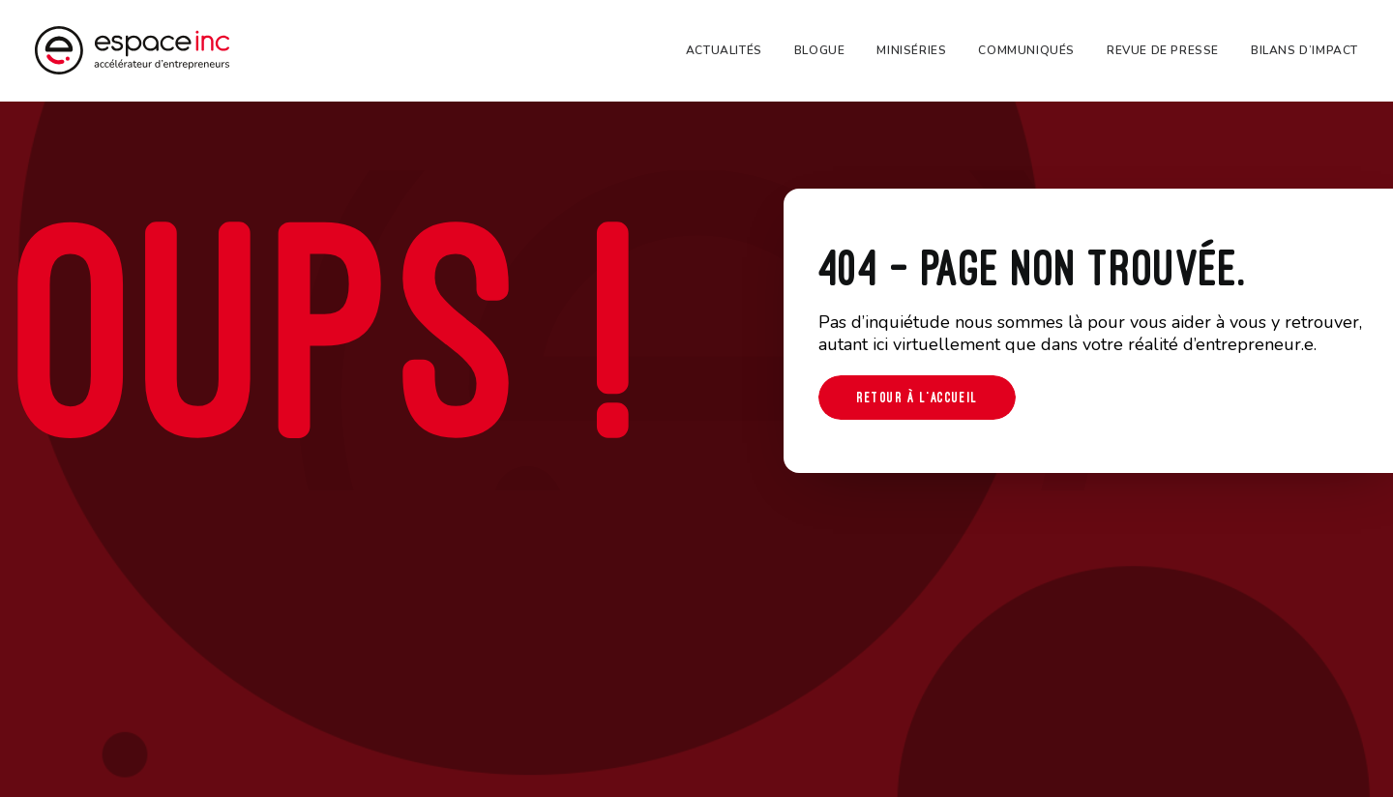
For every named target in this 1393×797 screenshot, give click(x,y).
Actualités (724, 50)
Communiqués (1026, 50)
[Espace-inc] (132, 50)
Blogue (819, 50)
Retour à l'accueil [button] (917, 397)
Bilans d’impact (1304, 50)
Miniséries (911, 50)
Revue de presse (1163, 50)
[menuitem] (731, 50)
